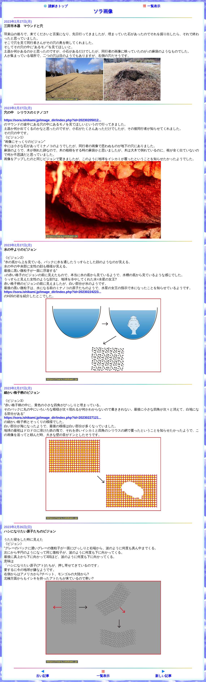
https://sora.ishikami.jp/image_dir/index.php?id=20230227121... (52, 417)
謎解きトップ (56, 6)
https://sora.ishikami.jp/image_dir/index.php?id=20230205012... (52, 120)
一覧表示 (151, 6)
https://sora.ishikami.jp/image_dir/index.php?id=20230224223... (52, 292)
